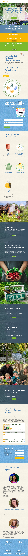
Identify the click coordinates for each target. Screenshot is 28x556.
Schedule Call (6, 76)
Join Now (14, 17)
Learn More (14, 40)
